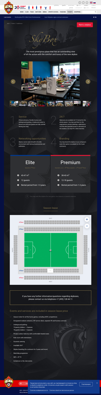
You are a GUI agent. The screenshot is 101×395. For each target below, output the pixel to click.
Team (32, 12)
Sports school (53, 12)
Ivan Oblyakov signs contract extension (56, 17)
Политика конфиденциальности (39, 390)
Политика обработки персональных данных (61, 390)
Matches (38, 12)
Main (8, 23)
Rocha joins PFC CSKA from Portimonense (27, 17)
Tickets (69, 12)
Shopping (77, 12)
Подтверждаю (86, 384)
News (21, 12)
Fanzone (63, 12)
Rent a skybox (85, 25)
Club (26, 12)
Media (45, 12)
